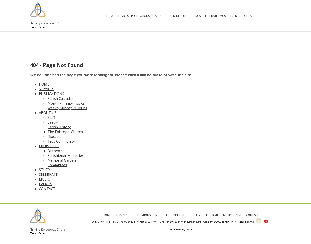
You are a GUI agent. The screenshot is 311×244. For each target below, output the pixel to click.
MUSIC (224, 16)
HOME (110, 16)
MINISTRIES (180, 16)
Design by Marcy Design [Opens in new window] (181, 229)
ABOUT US (161, 16)
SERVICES (123, 16)
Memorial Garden (62, 160)
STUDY (197, 16)
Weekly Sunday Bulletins (67, 108)
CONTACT (249, 16)
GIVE (239, 215)
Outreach (55, 150)
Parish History (59, 127)
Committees (57, 165)
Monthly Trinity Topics (66, 103)
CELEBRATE (210, 16)
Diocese (54, 136)
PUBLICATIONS (140, 16)
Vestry (53, 122)
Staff (51, 117)
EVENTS (235, 16)
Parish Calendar (60, 98)
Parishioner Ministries (66, 155)
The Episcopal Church (65, 131)
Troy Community (61, 141)
